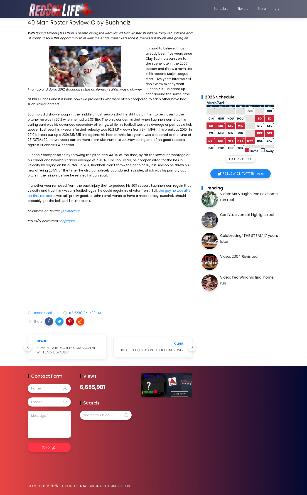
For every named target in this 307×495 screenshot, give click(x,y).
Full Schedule (240, 159)
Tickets (243, 9)
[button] (49, 321)
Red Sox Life (68, 486)
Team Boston (119, 486)
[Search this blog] (106, 415)
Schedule (221, 9)
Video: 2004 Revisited (239, 256)
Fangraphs (67, 221)
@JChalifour (70, 211)
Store (262, 9)
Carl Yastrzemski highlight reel (247, 214)
